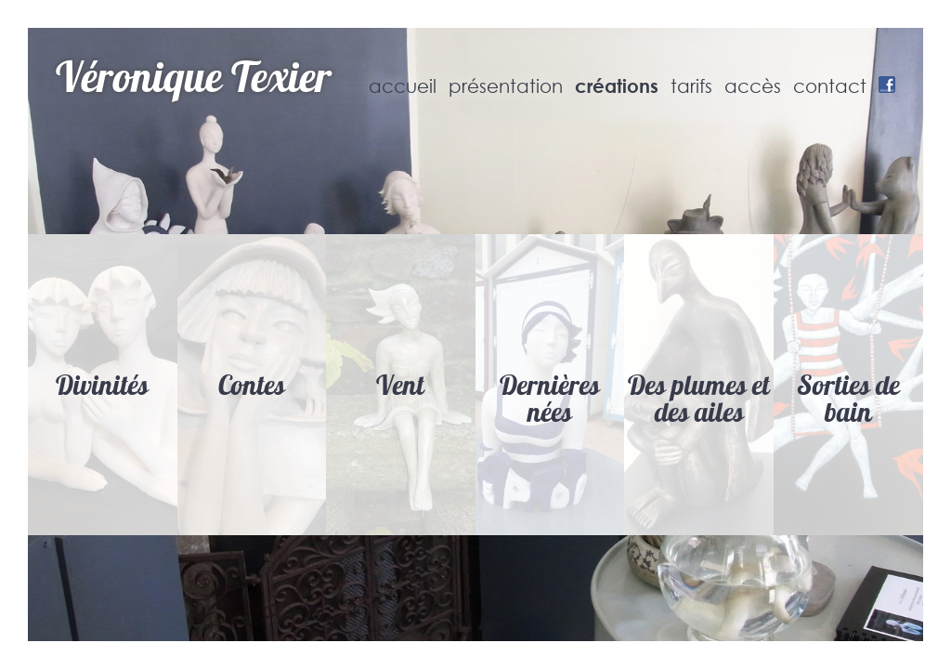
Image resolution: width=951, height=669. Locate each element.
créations (616, 86)
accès (752, 86)
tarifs (691, 86)
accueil (402, 86)
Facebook (887, 84)
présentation (506, 86)
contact (829, 86)
